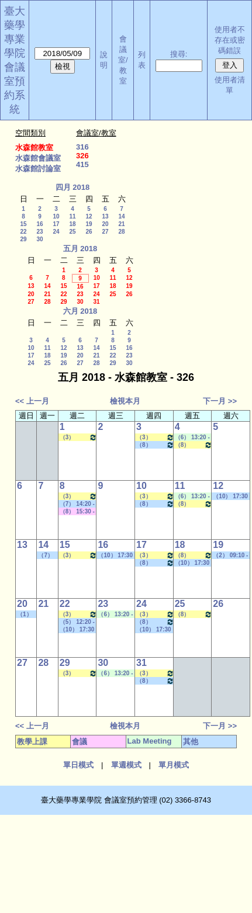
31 (96, 301)
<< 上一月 (32, 401)
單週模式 (126, 765)
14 (121, 216)
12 (88, 216)
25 (72, 231)
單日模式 (78, 765)
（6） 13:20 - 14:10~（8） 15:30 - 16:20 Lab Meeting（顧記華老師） (115, 614)
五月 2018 (80, 248)
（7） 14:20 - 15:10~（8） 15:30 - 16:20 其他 (47, 555)
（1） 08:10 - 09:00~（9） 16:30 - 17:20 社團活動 (26, 614)
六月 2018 (80, 311)
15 (23, 224)
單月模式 (173, 765)
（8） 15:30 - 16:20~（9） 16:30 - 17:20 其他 (155, 445)
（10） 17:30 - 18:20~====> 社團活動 (230, 496)
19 (88, 224)
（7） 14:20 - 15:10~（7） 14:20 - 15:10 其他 (77, 504)
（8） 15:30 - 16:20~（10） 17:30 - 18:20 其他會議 (78, 511)
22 (23, 231)
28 (121, 231)
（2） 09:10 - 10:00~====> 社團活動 (230, 555)
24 (56, 231)
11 (72, 216)
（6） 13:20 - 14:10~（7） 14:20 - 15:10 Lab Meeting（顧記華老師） (192, 437)
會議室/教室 (123, 59)
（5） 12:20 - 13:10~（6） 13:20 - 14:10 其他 (77, 622)
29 (23, 239)
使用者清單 (230, 85)
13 (105, 216)
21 (121, 224)
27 (105, 231)
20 (105, 224)
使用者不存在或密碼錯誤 (230, 40)
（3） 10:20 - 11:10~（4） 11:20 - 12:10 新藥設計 (79, 437)
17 (56, 224)
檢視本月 (125, 401)
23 (39, 231)
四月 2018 (73, 187)
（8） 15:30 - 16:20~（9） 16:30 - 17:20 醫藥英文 (194, 445)
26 (88, 231)
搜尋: (179, 54)
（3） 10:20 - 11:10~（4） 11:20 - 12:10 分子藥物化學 (155, 437)
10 (56, 216)
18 (72, 224)
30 (39, 239)
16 (39, 224)
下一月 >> (220, 401)
